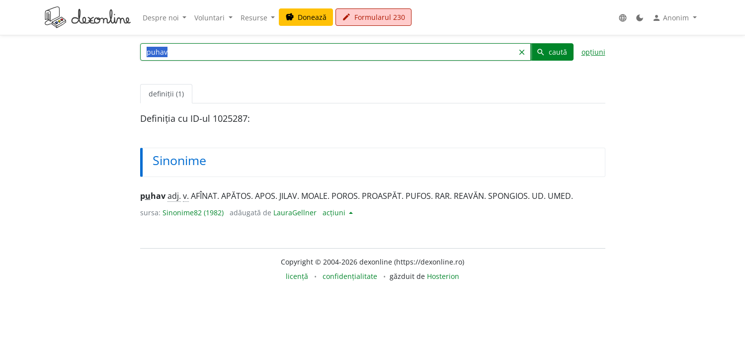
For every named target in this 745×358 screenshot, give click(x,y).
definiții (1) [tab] (166, 93)
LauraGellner (295, 212)
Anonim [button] (671, 18)
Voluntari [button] (210, 17)
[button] (622, 17)
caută (551, 52)
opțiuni (593, 52)
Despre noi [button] (162, 17)
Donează (306, 17)
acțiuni (335, 212)
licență (297, 276)
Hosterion (443, 276)
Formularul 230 (373, 17)
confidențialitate (350, 276)
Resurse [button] (255, 17)
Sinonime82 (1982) (193, 212)
